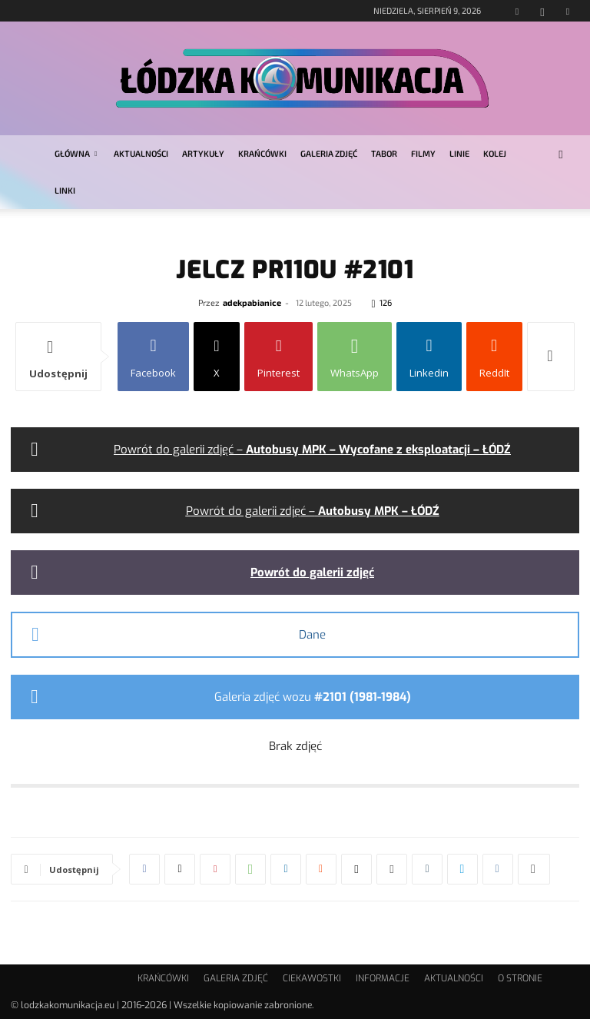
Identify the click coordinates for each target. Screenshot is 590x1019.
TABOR (384, 153)
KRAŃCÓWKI (262, 153)
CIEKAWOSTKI (312, 978)
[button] (560, 154)
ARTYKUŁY (203, 153)
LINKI (65, 190)
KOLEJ (494, 153)
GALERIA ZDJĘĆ (328, 153)
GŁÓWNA (76, 153)
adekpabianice (252, 302)
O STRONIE (520, 978)
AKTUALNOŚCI (141, 153)
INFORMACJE (382, 978)
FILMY (423, 153)
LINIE (459, 153)
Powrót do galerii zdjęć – (312, 449)
